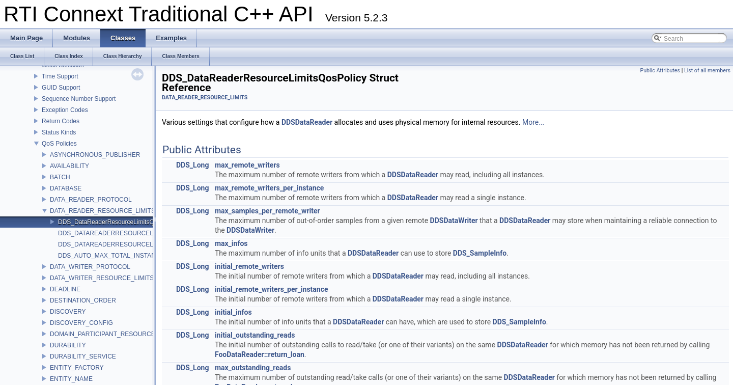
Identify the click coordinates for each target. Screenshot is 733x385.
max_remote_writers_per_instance (269, 188)
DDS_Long (192, 165)
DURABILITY (68, 345)
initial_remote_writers (249, 266)
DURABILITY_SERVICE (83, 356)
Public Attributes (660, 70)
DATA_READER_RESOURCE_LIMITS (102, 210)
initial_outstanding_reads (255, 335)
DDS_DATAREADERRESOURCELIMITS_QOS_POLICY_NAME (145, 244)
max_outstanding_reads (253, 368)
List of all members (707, 70)
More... (533, 122)
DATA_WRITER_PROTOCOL (90, 266)
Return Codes (60, 121)
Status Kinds (59, 132)
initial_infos (233, 312)
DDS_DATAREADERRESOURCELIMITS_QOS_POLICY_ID (140, 233)
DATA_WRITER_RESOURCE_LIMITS (102, 278)
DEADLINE (65, 289)
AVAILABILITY (69, 166)
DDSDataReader (306, 122)
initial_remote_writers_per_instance (271, 289)
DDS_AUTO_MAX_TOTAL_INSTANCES (113, 255)
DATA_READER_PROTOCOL (91, 199)
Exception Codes (65, 110)
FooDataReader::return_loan (259, 354)
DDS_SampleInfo (479, 253)
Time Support (60, 76)
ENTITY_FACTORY (77, 367)
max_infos (231, 243)
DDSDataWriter (454, 220)
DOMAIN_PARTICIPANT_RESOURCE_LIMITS (114, 334)
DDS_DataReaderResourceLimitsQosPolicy (117, 222)
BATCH (60, 177)
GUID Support (61, 87)
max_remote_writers (247, 165)
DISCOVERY (68, 311)
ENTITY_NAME (71, 378)
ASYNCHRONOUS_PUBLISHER (95, 154)
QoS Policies (59, 143)
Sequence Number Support (79, 98)
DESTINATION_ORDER (83, 300)
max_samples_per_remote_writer (267, 211)
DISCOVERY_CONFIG (81, 322)
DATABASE (65, 188)
